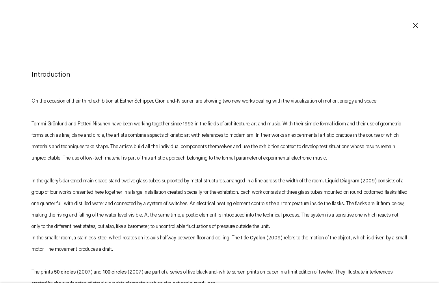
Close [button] (415, 25)
